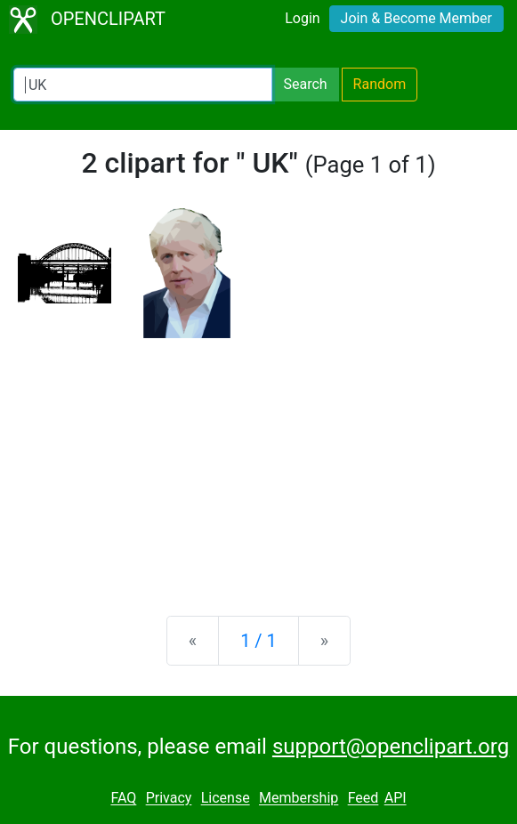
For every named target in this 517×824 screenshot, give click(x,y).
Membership (298, 798)
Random (380, 84)
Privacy (169, 798)
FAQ (123, 798)
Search (305, 84)
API (395, 798)
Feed (363, 798)
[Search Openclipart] (142, 84)
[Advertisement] (258, 462)
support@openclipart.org (390, 746)
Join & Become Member (416, 18)
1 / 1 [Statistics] (258, 640)
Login (302, 18)
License (225, 798)
